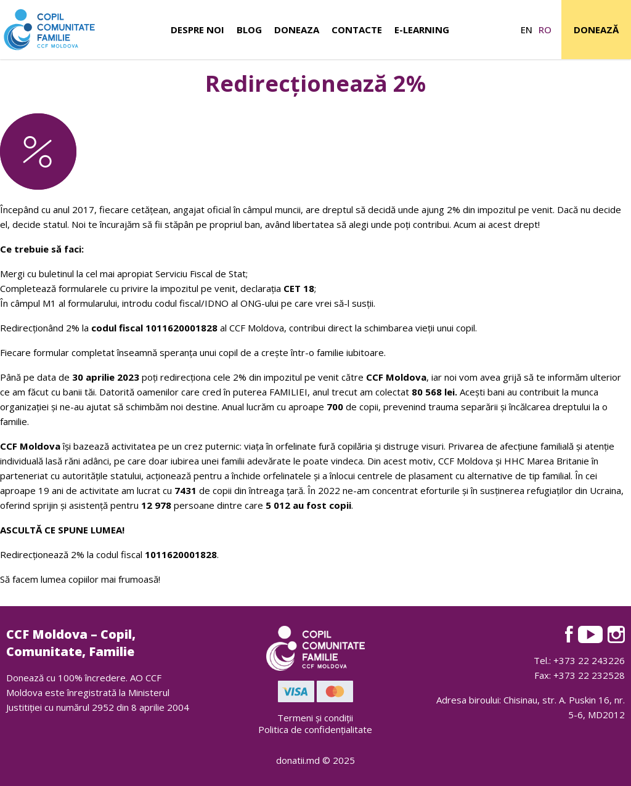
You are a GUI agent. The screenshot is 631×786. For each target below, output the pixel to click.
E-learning (421, 29)
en (526, 29)
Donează (596, 29)
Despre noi (197, 29)
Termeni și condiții (315, 717)
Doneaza (296, 29)
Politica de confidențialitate (315, 729)
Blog (249, 29)
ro (545, 29)
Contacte (357, 29)
